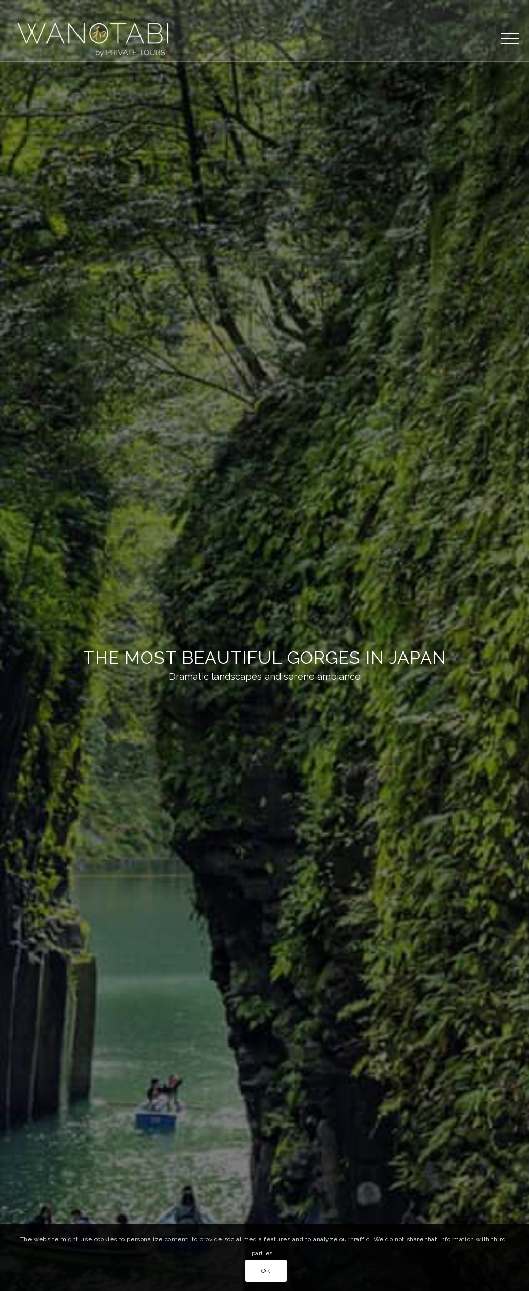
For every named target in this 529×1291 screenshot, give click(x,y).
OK (265, 1270)
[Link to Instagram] (511, 8)
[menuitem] (506, 38)
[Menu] (506, 38)
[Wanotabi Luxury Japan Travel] (95, 38)
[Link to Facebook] (495, 8)
